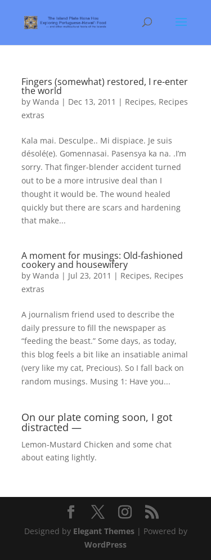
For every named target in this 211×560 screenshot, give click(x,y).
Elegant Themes (103, 531)
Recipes (139, 101)
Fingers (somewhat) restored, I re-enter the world (104, 86)
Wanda (46, 101)
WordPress (105, 544)
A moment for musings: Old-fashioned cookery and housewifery (102, 260)
